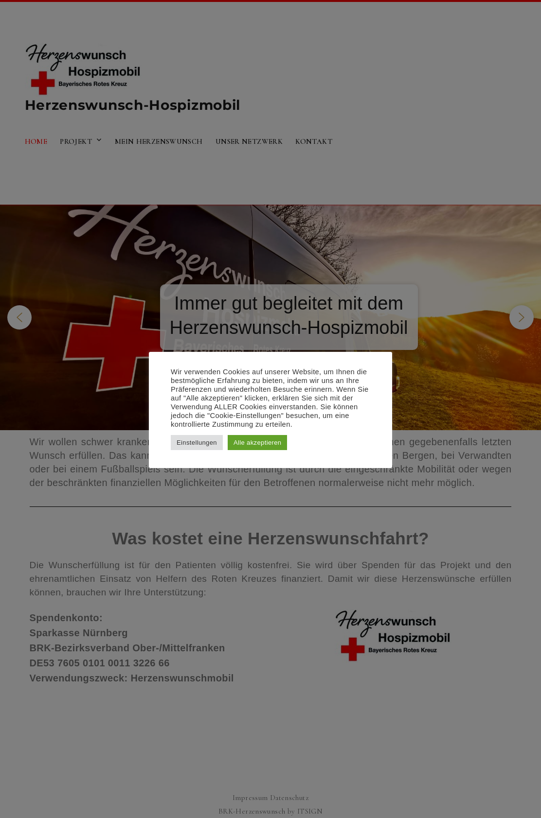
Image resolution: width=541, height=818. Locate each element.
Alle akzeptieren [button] (258, 442)
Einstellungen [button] (197, 442)
